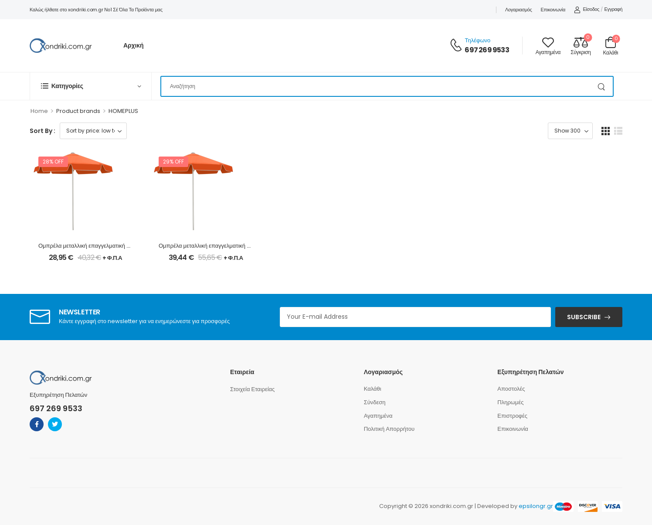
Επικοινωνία (553, 9)
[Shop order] (93, 131)
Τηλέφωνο (477, 40)
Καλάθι (372, 389)
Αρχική (133, 45)
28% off (53, 161)
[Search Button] (602, 86)
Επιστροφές (512, 416)
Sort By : (42, 130)
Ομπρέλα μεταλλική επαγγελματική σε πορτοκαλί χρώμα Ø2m (115, 246)
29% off (173, 161)
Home (39, 111)
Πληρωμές (510, 402)
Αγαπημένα (378, 416)
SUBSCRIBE (584, 317)
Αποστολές (511, 389)
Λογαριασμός (518, 9)
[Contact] (457, 45)
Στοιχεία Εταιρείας (252, 389)
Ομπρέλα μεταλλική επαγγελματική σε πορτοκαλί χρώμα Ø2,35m (240, 246)
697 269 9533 (487, 50)
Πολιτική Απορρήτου (389, 429)
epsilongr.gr (536, 506)
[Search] (387, 86)
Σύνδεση (375, 402)
